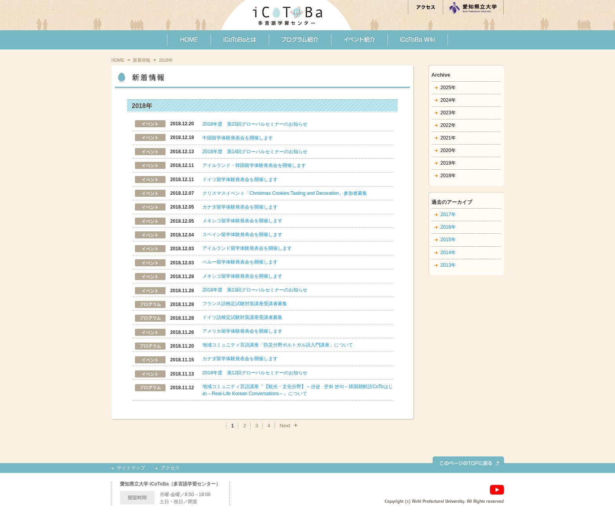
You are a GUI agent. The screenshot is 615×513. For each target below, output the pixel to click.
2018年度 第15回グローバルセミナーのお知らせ (255, 124)
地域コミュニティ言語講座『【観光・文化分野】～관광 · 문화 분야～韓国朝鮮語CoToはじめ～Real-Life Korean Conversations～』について (297, 390)
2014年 (448, 252)
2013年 (448, 265)
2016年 (448, 227)
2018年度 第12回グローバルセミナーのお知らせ (255, 373)
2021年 (448, 138)
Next (285, 426)
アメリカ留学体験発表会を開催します (242, 331)
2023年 (448, 112)
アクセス (170, 468)
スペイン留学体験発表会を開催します (242, 234)
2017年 (448, 214)
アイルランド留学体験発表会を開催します (247, 248)
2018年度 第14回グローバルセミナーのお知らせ (255, 151)
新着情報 (141, 60)
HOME (117, 60)
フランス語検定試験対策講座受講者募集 (244, 303)
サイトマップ (131, 468)
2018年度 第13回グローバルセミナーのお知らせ (255, 290)
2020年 (448, 150)
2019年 (448, 163)
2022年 (448, 125)
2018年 (448, 175)
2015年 (448, 239)
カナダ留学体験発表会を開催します (240, 207)
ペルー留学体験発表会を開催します (240, 262)
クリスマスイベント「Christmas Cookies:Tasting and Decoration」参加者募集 (284, 193)
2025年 (448, 87)
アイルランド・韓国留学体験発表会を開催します (254, 165)
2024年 (448, 100)
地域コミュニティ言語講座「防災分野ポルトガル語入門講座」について (277, 345)
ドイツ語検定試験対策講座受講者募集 (242, 317)
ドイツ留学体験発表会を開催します (240, 179)
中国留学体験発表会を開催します (237, 138)
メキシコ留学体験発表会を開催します (242, 221)
